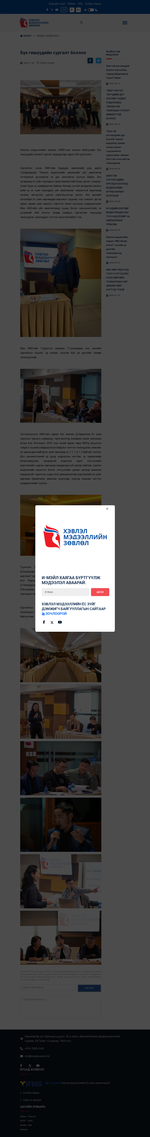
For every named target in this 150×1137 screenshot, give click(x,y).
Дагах (100, 592)
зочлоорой (54, 614)
